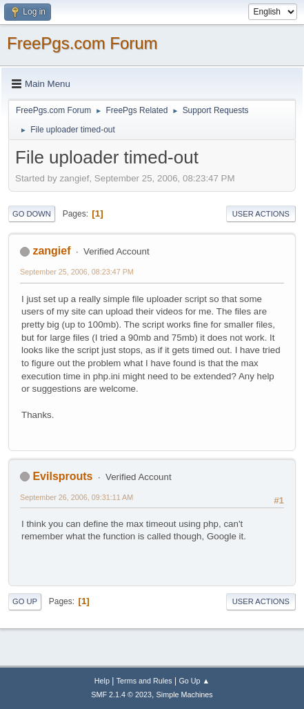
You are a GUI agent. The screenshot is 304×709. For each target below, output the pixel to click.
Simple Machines (184, 694)
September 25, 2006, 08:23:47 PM (77, 272)
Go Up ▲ (194, 681)
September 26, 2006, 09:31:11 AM (76, 497)
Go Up (24, 601)
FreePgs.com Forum (82, 43)
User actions (261, 214)
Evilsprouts (62, 476)
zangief (51, 251)
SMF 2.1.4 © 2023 (121, 694)
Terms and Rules (144, 681)
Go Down (31, 214)
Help (102, 681)
